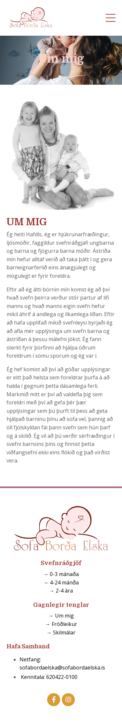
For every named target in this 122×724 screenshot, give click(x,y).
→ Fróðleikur (61, 624)
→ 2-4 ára (61, 590)
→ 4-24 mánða (61, 582)
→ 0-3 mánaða (61, 574)
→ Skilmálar (61, 632)
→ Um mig (61, 615)
